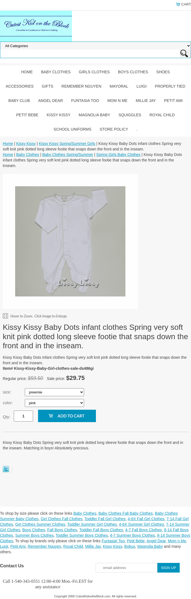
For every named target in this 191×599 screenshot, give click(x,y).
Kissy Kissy (58, 115)
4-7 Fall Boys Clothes (143, 530)
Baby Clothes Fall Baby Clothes (125, 513)
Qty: (6, 416)
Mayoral (119, 86)
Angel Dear (50, 100)
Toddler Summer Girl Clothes (92, 524)
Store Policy (114, 129)
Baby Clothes (56, 72)
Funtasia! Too (113, 541)
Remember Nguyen (81, 86)
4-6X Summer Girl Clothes (141, 524)
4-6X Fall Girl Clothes (146, 519)
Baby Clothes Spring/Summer (67, 154)
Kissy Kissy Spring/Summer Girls (67, 143)
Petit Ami (173, 100)
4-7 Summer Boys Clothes (132, 535)
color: (8, 402)
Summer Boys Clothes (34, 535)
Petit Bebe (27, 115)
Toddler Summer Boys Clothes (82, 535)
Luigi (141, 86)
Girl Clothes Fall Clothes (61, 519)
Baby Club (19, 100)
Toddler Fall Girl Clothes (104, 519)
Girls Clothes (94, 72)
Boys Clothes (133, 72)
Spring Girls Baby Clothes (118, 154)
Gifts (47, 86)
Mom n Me (117, 100)
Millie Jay (146, 100)
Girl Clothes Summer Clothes (40, 524)
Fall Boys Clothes (62, 530)
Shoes (163, 72)
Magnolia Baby (94, 115)
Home (27, 72)
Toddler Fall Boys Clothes (101, 530)
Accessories (20, 86)
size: (7, 392)
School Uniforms (72, 129)
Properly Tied (170, 86)
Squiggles (130, 115)
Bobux (129, 546)
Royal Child (162, 115)
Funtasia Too (85, 100)
